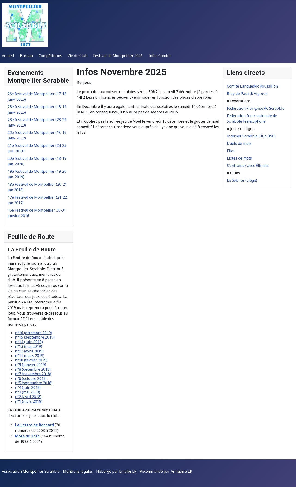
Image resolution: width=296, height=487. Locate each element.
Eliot (231, 150)
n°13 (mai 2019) (28, 346)
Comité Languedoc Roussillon (252, 86)
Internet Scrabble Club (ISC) (251, 136)
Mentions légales (78, 471)
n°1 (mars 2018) (28, 401)
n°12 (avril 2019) (29, 351)
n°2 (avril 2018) (28, 396)
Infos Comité (159, 55)
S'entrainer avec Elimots (248, 165)
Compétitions (50, 55)
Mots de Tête (27, 436)
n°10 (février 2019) (31, 360)
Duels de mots (239, 143)
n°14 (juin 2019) (29, 341)
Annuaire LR (181, 471)
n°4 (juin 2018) (28, 387)
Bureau (26, 55)
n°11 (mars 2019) (29, 355)
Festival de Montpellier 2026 (118, 55)
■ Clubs (233, 172)
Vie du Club (77, 55)
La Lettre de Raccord (34, 424)
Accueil (8, 55)
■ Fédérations (239, 100)
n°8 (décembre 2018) (33, 369)
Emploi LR (127, 471)
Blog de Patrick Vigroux (247, 93)
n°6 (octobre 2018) (31, 378)
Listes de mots (239, 158)
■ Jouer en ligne (240, 128)
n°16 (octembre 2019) (33, 332)
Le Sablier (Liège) (242, 180)
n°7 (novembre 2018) (33, 373)
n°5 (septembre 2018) (33, 382)
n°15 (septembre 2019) (35, 337)
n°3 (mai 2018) (27, 392)
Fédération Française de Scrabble (255, 108)
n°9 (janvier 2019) (30, 364)
